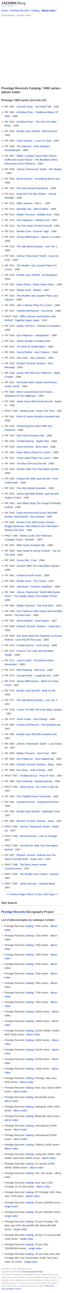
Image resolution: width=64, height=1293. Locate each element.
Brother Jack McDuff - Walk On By (36, 690)
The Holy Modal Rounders (31, 488)
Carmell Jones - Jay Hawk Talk (34, 106)
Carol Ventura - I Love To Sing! (34, 140)
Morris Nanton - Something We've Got (38, 178)
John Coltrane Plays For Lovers (34, 305)
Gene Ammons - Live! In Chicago (38, 836)
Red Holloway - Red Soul (31, 669)
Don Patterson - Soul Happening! (35, 758)
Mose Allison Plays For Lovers (34, 452)
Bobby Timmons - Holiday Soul (34, 214)
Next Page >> (50, 894)
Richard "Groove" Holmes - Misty (35, 764)
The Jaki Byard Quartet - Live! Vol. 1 (36, 246)
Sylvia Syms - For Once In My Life (39, 786)
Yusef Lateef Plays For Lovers (33, 457)
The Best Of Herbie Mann (30, 346)
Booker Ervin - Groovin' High (33, 231)
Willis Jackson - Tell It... (30, 203)
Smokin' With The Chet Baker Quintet (38, 469)
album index (49, 10)
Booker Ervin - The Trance (31, 580)
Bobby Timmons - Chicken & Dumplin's (39, 325)
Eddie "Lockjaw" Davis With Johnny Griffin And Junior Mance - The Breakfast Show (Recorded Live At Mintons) (31, 159)
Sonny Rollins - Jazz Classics (33, 352)
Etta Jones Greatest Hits (30, 435)
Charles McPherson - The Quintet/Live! (39, 724)
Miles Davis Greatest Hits (31, 545)
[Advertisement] (32, 51)
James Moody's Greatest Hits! (34, 340)
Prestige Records (19, 10)
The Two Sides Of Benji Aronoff (34, 225)
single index (11, 1206)
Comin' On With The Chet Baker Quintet (39, 709)
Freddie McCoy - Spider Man (33, 441)
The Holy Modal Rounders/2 (32, 188)
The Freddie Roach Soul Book (33, 796)
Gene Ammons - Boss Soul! (32, 446)
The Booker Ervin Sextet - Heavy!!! (39, 874)
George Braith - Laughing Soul (34, 675)
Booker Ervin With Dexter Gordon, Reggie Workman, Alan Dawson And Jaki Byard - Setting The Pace (32, 526)
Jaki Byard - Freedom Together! (34, 586)
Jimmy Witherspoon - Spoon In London (39, 236)
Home (4, 10)
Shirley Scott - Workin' (29, 290)
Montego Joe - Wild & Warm (32, 208)
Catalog (35, 10)
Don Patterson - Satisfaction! (33, 335)
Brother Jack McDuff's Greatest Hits (37, 734)
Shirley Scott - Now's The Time (37, 410)
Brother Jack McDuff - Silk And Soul (37, 131)
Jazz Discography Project (32, 1272)
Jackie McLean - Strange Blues (37, 883)
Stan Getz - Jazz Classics (31, 357)
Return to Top (34, 894)
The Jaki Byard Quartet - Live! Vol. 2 (36, 700)
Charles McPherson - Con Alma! (35, 310)
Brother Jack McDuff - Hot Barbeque (37, 274)
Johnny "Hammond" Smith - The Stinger (39, 169)
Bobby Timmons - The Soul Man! (35, 605)
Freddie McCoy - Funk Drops (33, 645)
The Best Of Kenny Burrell (31, 463)
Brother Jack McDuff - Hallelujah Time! (38, 811)
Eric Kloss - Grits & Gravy (31, 770)
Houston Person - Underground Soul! (38, 801)
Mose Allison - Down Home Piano (35, 284)
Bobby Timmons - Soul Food (33, 753)
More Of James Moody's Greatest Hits (38, 416)
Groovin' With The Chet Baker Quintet (38, 565)
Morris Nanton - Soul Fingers (33, 620)
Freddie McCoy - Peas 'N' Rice (37, 775)
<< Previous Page (15, 894)
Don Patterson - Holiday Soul (33, 220)
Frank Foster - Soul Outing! (32, 719)
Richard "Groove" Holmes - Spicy (35, 820)
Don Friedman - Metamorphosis (34, 781)
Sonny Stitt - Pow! (27, 560)
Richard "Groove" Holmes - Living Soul (38, 626)
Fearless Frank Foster (29, 575)
